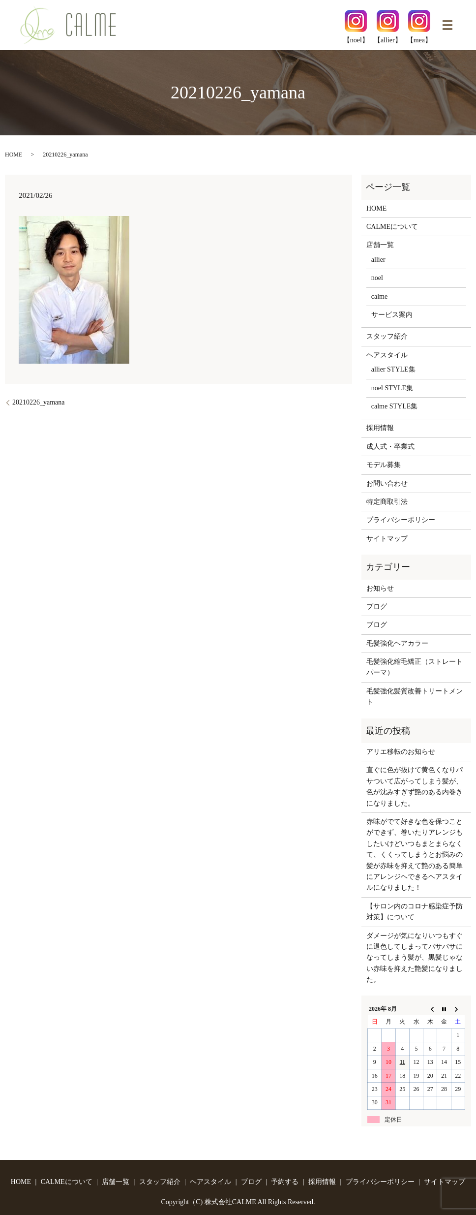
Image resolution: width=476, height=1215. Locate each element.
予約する (284, 1181)
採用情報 (380, 428)
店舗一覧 (380, 245)
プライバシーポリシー (400, 520)
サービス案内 (392, 314)
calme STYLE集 (394, 406)
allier (378, 259)
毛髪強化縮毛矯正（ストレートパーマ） (414, 667)
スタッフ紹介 (387, 336)
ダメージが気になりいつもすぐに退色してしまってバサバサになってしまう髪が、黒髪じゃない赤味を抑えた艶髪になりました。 (414, 958)
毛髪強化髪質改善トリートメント (414, 696)
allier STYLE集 (393, 369)
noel (377, 277)
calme (379, 296)
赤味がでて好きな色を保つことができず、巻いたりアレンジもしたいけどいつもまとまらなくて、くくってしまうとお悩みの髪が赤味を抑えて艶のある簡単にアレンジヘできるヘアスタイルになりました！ (414, 854)
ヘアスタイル (387, 355)
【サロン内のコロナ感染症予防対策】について (414, 912)
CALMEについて (392, 226)
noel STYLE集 (392, 388)
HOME (13, 154)
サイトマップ (387, 538)
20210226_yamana (38, 402)
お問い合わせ (387, 483)
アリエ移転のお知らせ (400, 751)
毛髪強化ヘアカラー (397, 643)
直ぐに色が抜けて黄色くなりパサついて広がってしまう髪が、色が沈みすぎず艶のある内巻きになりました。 (414, 786)
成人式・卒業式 (390, 446)
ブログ (376, 606)
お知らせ (380, 588)
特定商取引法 (387, 501)
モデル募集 (383, 464)
